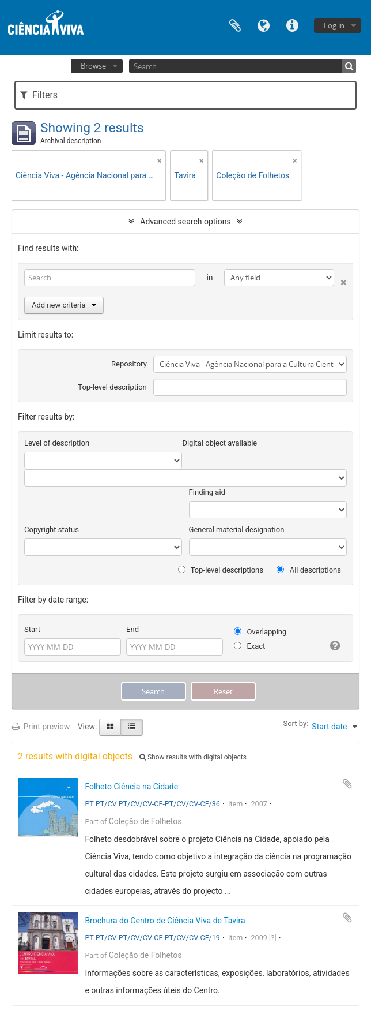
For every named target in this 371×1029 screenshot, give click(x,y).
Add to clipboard (347, 783)
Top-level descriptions (220, 570)
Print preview (41, 726)
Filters (39, 94)
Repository (129, 364)
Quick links (292, 24)
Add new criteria (64, 305)
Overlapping (260, 631)
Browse (93, 66)
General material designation (237, 529)
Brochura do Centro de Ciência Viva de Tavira (165, 920)
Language (263, 24)
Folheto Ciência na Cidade (131, 786)
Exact (249, 646)
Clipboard (235, 24)
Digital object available (219, 443)
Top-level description (112, 387)
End (132, 629)
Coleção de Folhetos (145, 821)
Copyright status (51, 529)
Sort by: (295, 723)
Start (32, 629)
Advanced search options (185, 221)
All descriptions (309, 570)
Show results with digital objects (193, 757)
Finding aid (207, 492)
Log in (334, 25)
